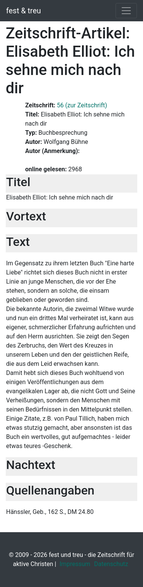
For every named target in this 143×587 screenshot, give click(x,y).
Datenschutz (111, 564)
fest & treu (23, 10)
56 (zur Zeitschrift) (82, 105)
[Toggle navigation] (126, 10)
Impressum (74, 564)
